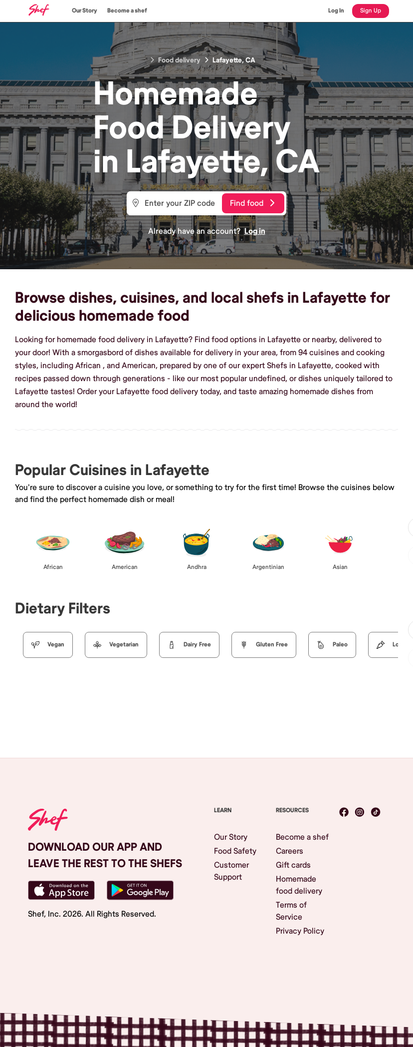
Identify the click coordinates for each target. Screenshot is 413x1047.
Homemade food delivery (299, 885)
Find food (252, 203)
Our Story (84, 10)
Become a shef (127, 10)
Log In (336, 10)
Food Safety (235, 851)
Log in (254, 231)
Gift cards (293, 865)
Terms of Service (291, 911)
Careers (289, 851)
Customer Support (231, 871)
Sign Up (370, 10)
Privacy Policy (300, 931)
